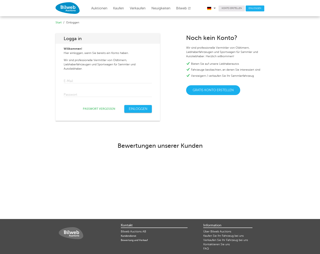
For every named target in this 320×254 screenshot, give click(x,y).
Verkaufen (138, 8)
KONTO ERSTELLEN (232, 8)
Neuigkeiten (160, 8)
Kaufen (118, 8)
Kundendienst (128, 235)
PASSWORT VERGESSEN (99, 108)
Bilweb (183, 8)
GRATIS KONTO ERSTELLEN (213, 90)
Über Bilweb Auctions (217, 231)
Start (59, 22)
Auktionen (99, 8)
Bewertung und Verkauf (134, 240)
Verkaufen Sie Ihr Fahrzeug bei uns (225, 240)
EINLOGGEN (255, 8)
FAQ (206, 248)
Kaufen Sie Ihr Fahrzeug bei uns (223, 235)
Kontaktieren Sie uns (216, 244)
